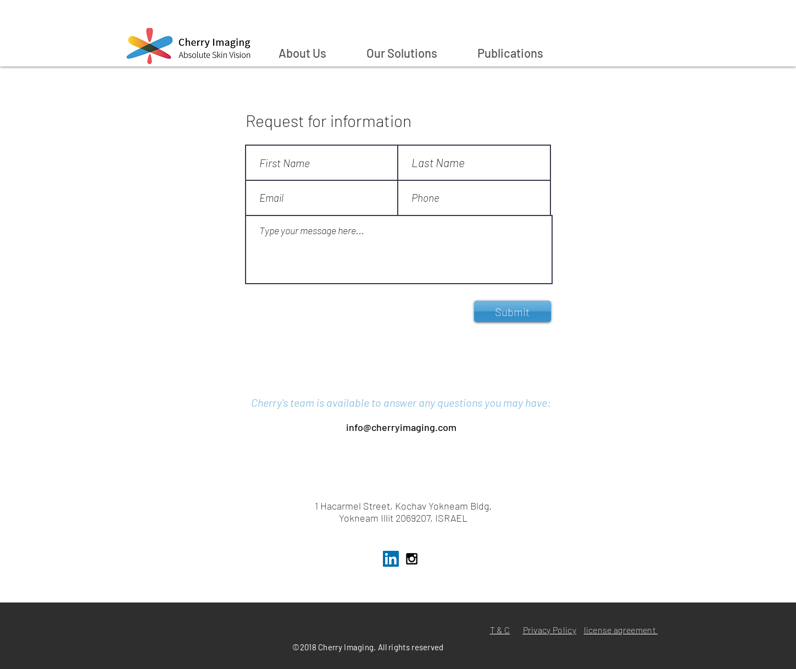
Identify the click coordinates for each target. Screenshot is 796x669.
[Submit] (512, 311)
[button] (413, 53)
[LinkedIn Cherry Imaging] (391, 559)
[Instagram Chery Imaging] (412, 559)
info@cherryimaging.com (401, 427)
